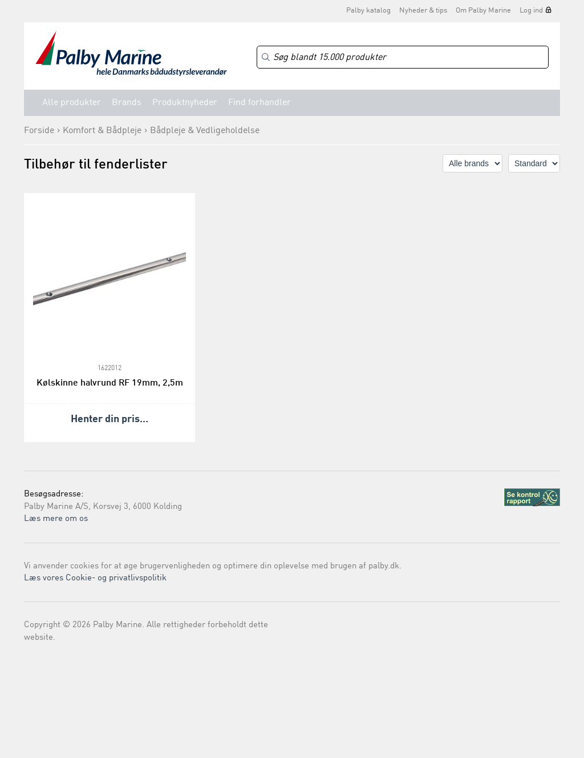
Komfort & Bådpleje (102, 130)
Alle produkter (71, 102)
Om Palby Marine (483, 10)
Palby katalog (368, 10)
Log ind (531, 10)
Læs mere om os (56, 519)
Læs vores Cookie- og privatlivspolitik (95, 578)
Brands (126, 102)
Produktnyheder (184, 102)
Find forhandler (259, 102)
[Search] (403, 57)
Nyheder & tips (423, 10)
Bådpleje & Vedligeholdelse (204, 130)
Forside (39, 130)
